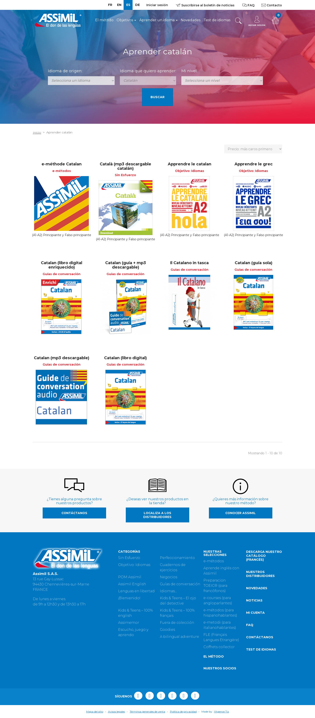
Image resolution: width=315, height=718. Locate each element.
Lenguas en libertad (136, 591)
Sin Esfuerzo (129, 558)
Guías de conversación (180, 584)
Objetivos (126, 20)
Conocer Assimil (240, 513)
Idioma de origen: (65, 71)
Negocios (168, 577)
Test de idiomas (217, 20)
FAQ (249, 625)
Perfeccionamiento (177, 558)
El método (104, 20)
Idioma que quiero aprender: (148, 71)
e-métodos (213, 561)
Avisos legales (116, 711)
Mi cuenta (255, 613)
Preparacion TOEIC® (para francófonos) (215, 585)
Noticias (254, 600)
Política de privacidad (183, 711)
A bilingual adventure (179, 637)
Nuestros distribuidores (260, 574)
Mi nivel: (189, 71)
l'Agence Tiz (221, 711)
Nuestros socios (219, 668)
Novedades (190, 20)
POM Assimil (129, 577)
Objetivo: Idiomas (134, 565)
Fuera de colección (177, 623)
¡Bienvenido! (129, 598)
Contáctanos (74, 513)
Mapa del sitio (94, 711)
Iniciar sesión (157, 5)
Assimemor (128, 623)
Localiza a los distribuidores (157, 515)
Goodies (167, 630)
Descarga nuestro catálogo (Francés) (264, 556)
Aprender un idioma (158, 20)
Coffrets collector (219, 647)
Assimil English (132, 584)
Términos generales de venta (147, 711)
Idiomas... (168, 591)
